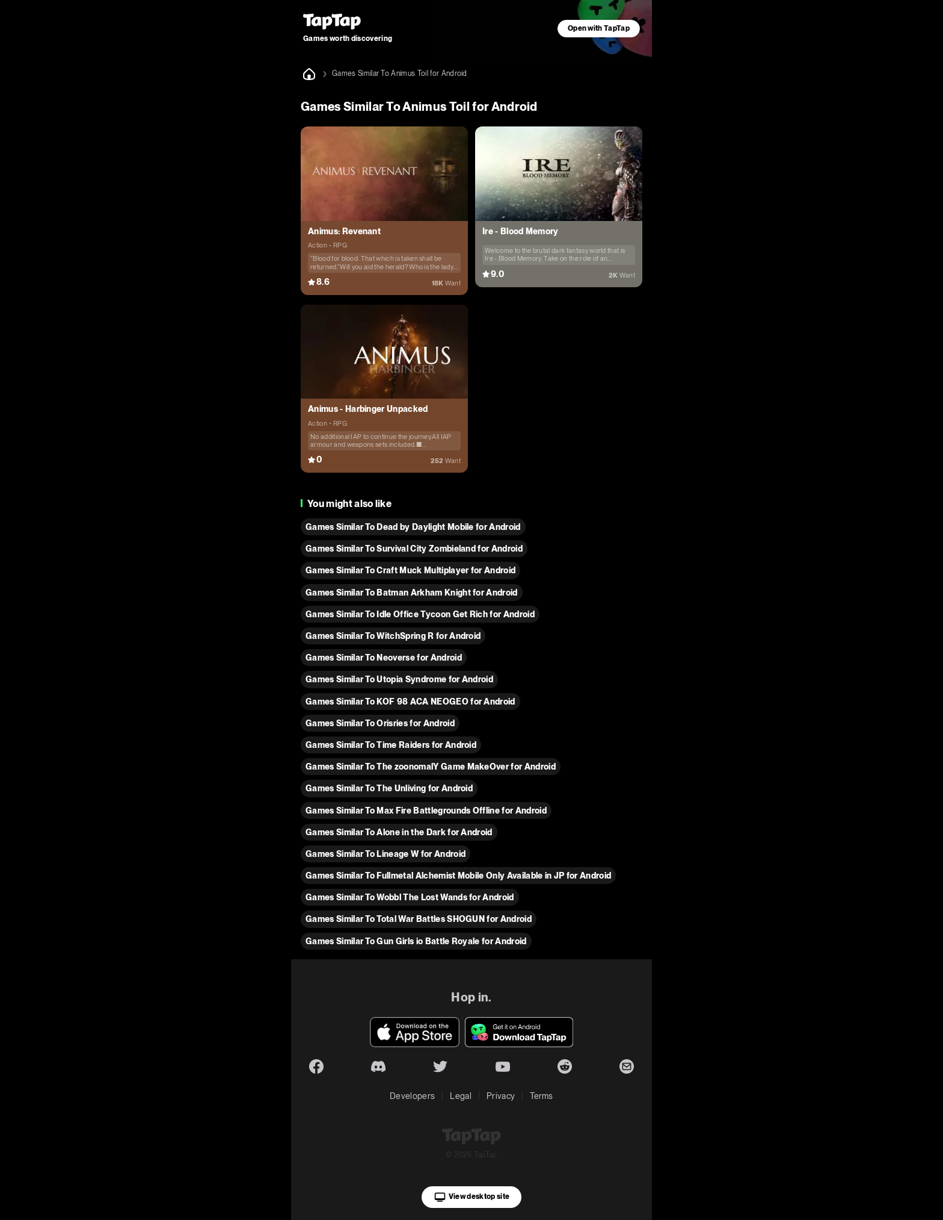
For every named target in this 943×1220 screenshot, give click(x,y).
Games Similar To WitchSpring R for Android (393, 636)
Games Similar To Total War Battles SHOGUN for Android (419, 919)
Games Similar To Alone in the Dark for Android (399, 832)
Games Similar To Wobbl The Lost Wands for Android (410, 897)
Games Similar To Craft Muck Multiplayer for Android (410, 570)
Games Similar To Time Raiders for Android (391, 745)
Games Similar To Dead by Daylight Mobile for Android (413, 527)
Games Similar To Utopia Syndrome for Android (399, 679)
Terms (541, 1096)
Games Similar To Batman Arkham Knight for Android (412, 592)
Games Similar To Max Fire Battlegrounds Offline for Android (426, 810)
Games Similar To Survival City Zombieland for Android (414, 548)
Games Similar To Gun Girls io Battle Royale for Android (416, 941)
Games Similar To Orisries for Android (380, 723)
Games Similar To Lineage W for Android (385, 854)
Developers (412, 1096)
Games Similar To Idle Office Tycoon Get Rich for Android (420, 614)
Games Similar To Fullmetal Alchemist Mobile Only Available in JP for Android (458, 875)
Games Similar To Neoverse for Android (384, 657)
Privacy (501, 1096)
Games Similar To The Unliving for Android (389, 788)
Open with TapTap (599, 28)
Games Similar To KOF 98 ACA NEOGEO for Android (410, 701)
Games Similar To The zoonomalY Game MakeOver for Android (431, 766)
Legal (461, 1096)
